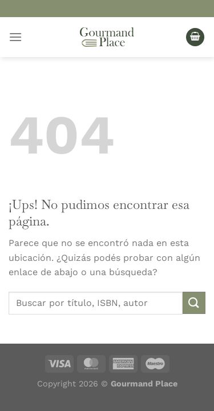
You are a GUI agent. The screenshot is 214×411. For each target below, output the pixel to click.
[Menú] (15, 37)
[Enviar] (194, 303)
